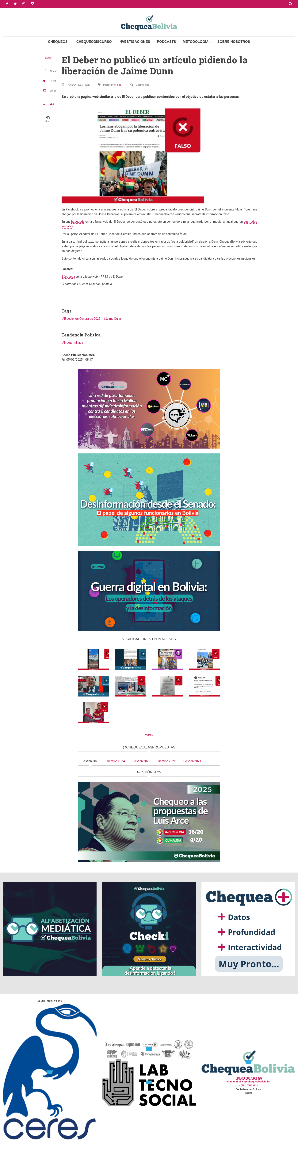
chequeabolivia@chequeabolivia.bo (248, 1081)
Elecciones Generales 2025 (82, 318)
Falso (118, 85)
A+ (52, 104)
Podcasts (166, 42)
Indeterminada (73, 342)
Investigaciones (134, 42)
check (48, 58)
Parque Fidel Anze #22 (248, 1077)
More (148, 735)
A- (44, 104)
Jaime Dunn (113, 318)
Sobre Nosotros (233, 42)
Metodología (196, 42)
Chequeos (58, 42)
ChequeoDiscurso (94, 42)
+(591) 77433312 (248, 1085)
